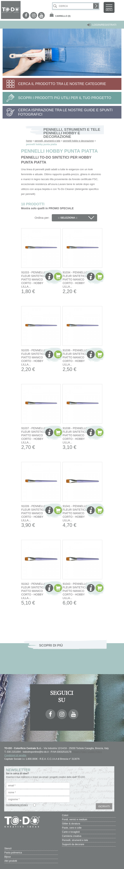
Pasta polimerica (13, 852)
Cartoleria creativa (71, 836)
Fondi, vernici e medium (74, 819)
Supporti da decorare (73, 844)
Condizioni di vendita (15, 755)
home (29, 140)
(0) (63, 16)
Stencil (7, 848)
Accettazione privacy (17, 805)
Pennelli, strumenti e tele (75, 840)
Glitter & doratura (71, 823)
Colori (65, 815)
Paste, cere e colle (71, 827)
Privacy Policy (79, 751)
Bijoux (7, 856)
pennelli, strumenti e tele (47, 140)
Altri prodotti (10, 861)
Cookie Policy (94, 751)
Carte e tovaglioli (71, 832)
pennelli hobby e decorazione (78, 140)
